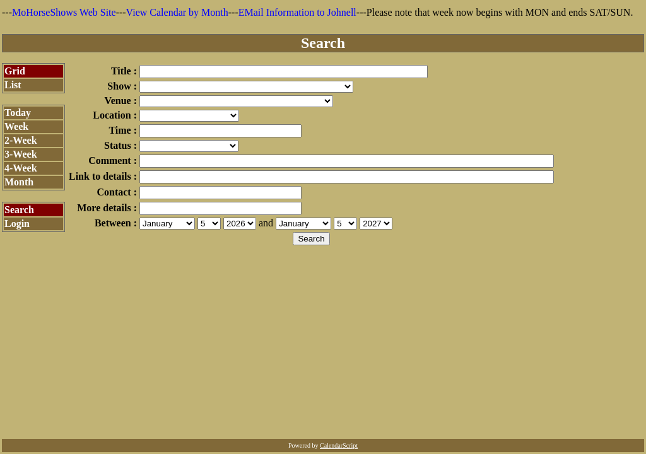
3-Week (20, 154)
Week (16, 126)
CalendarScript (339, 445)
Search (19, 209)
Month (18, 182)
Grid (14, 71)
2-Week (20, 140)
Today (17, 112)
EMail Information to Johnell (297, 12)
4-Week (20, 168)
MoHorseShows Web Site (64, 12)
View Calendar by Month (177, 12)
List (12, 84)
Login (17, 223)
